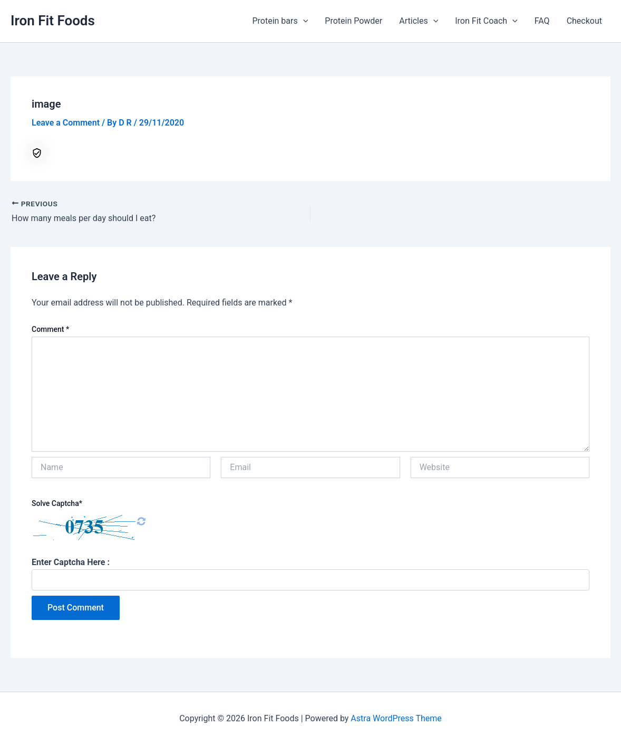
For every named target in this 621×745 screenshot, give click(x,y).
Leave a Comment (66, 123)
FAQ (542, 21)
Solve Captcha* (57, 503)
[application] (303, 21)
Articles (418, 21)
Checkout (584, 21)
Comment (50, 329)
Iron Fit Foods (53, 20)
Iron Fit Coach (486, 21)
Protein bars (280, 21)
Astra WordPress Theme (396, 718)
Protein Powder (353, 21)
